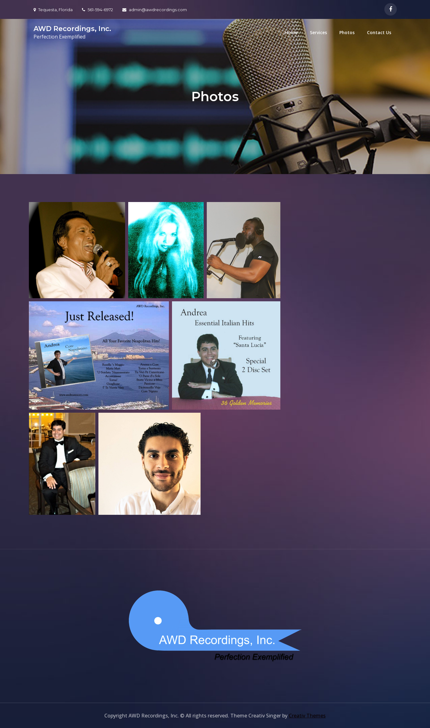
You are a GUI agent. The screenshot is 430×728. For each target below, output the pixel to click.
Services (318, 32)
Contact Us (379, 32)
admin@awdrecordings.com (154, 9)
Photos (347, 32)
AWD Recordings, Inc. (72, 29)
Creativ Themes (307, 715)
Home (291, 32)
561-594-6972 (97, 9)
